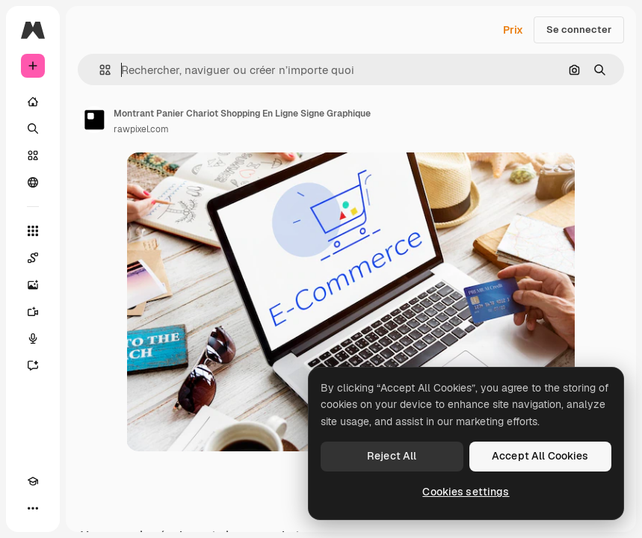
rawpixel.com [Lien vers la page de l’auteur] (141, 129)
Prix (513, 30)
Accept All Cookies (540, 456)
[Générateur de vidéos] (33, 312)
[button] (99, 69)
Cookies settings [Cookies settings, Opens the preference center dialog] (465, 491)
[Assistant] (33, 365)
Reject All (391, 456)
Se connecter (578, 29)
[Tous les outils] (33, 231)
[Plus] (33, 508)
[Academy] (33, 481)
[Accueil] (33, 102)
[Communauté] (33, 182)
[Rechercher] (33, 128)
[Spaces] (33, 258)
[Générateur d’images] (33, 285)
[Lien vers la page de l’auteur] (94, 119)
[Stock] (33, 155)
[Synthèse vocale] (33, 338)
